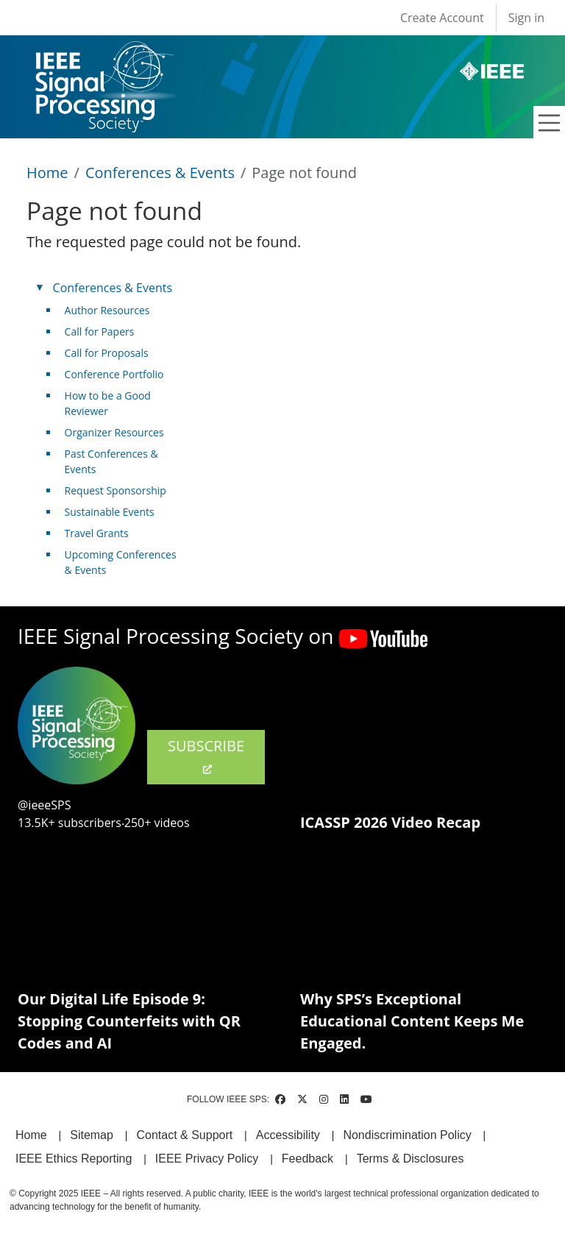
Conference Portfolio (114, 374)
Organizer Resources (114, 432)
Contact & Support (184, 1135)
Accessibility (288, 1135)
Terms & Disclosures (410, 1158)
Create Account (442, 18)
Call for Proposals (107, 353)
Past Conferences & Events (111, 461)
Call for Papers (100, 331)
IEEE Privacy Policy (206, 1158)
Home (47, 172)
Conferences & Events (160, 172)
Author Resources (107, 310)
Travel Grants (97, 533)
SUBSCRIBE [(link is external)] (206, 756)
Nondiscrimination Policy (407, 1135)
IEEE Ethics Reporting (73, 1158)
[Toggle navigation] (549, 123)
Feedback (307, 1158)
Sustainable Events (109, 512)
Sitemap (91, 1135)
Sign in (526, 18)
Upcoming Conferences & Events (121, 562)
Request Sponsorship (115, 490)
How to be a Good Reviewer (108, 403)
